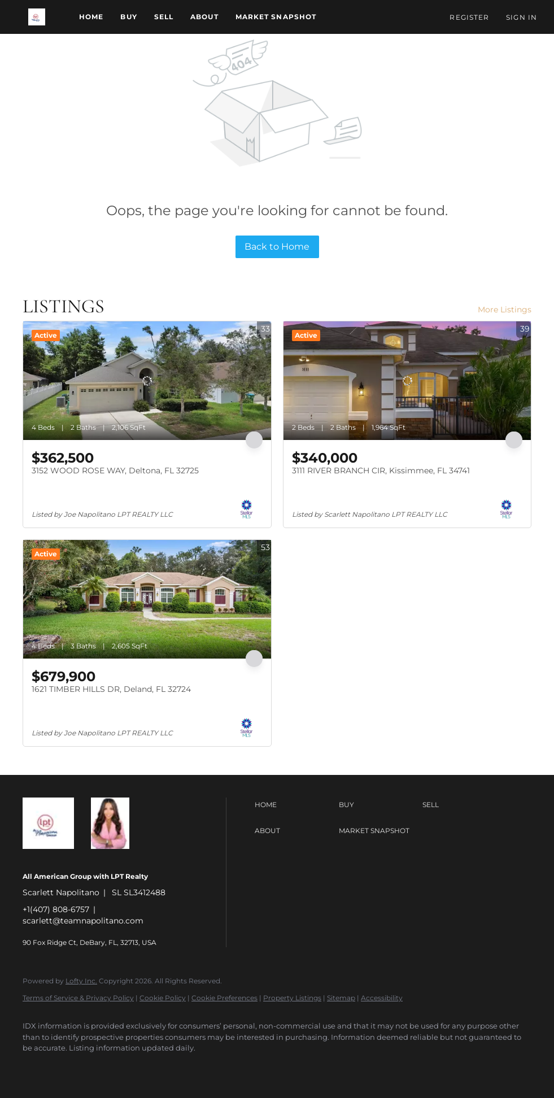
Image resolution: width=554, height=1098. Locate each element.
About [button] (204, 16)
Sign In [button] (521, 17)
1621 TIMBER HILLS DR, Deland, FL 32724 (111, 689)
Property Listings (292, 998)
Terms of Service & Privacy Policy (78, 998)
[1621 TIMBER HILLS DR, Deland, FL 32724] (147, 599)
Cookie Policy (162, 998)
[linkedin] (68, 1067)
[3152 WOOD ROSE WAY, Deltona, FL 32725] (147, 380)
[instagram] (101, 1067)
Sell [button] (163, 16)
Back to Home (277, 246)
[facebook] (36, 1067)
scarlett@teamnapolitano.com (83, 921)
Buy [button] (128, 16)
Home (91, 16)
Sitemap (341, 998)
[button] (36, 16)
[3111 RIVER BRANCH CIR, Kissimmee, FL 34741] (407, 380)
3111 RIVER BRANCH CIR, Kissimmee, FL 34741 (381, 470)
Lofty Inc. (81, 981)
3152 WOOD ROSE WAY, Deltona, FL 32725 (115, 470)
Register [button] (469, 17)
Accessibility (382, 998)
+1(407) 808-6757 (56, 909)
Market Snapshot (276, 16)
